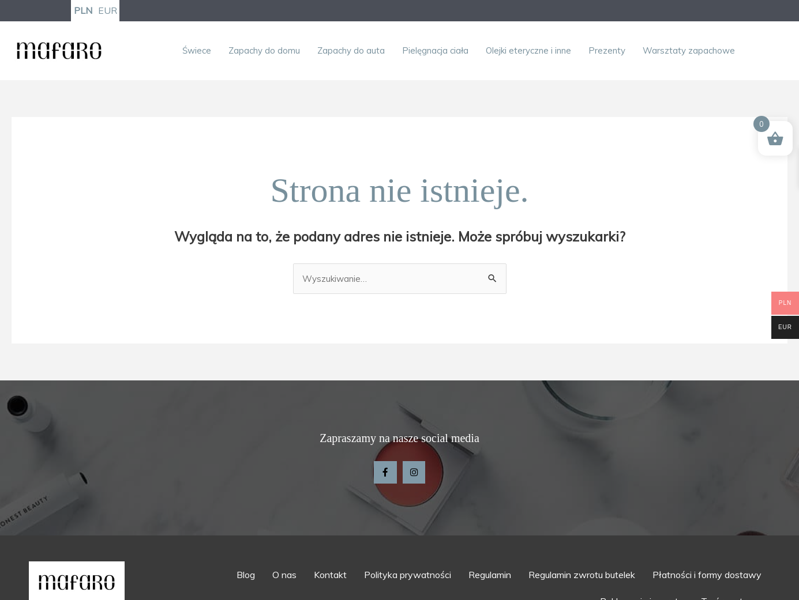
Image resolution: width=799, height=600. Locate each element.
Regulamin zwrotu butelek (581, 577)
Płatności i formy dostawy (707, 577)
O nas (284, 577)
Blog (246, 577)
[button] (200, 51)
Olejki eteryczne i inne (528, 51)
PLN (83, 11)
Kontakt (330, 577)
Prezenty (606, 51)
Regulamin (489, 577)
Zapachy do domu (264, 51)
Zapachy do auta (351, 51)
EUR (107, 11)
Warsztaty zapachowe (689, 51)
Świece (196, 51)
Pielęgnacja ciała (435, 51)
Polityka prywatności (407, 577)
